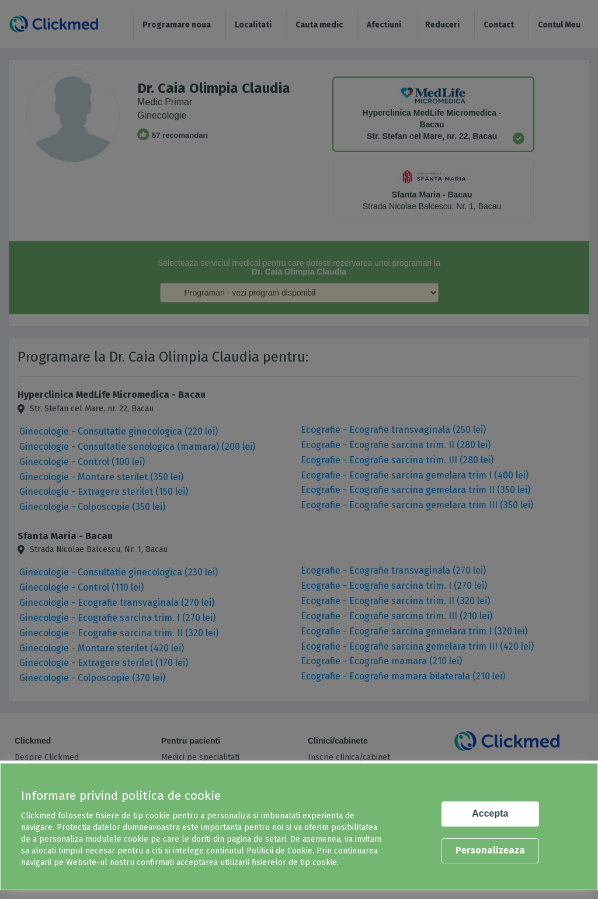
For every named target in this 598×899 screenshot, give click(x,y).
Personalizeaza (490, 850)
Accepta (490, 813)
